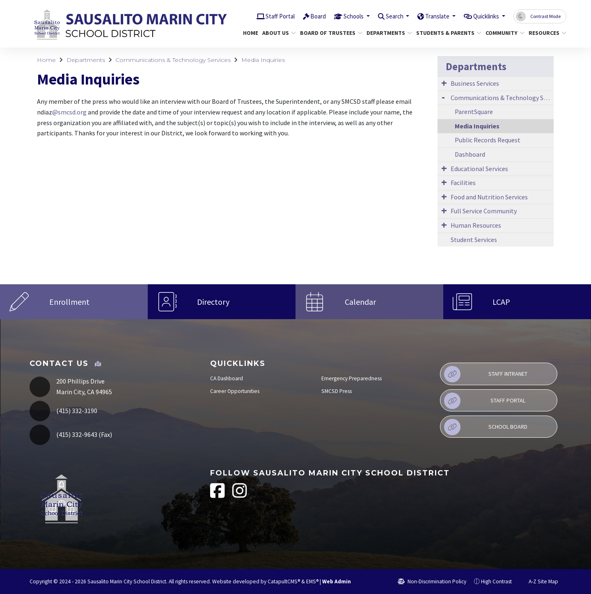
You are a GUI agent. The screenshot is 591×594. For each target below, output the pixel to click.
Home (249, 33)
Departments (387, 33)
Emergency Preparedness (351, 378)
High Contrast (496, 581)
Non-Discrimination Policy (432, 581)
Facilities (463, 182)
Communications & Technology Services (173, 60)
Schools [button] (335, 16)
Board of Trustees (328, 33)
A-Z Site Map (539, 581)
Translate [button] (428, 16)
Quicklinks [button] (483, 16)
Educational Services (479, 168)
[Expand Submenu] (444, 82)
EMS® (312, 581)
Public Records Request (487, 140)
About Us (277, 33)
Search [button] (381, 16)
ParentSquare (474, 111)
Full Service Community (484, 211)
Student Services (474, 239)
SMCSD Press (336, 391)
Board (296, 16)
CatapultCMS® (284, 581)
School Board (485, 427)
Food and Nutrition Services (489, 197)
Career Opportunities (234, 391)
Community (503, 33)
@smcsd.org (69, 112)
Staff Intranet (485, 374)
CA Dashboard (226, 378)
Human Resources (476, 225)
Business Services (475, 83)
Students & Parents (445, 33)
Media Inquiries (263, 60)
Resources (545, 33)
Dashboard (470, 154)
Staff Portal (255, 16)
